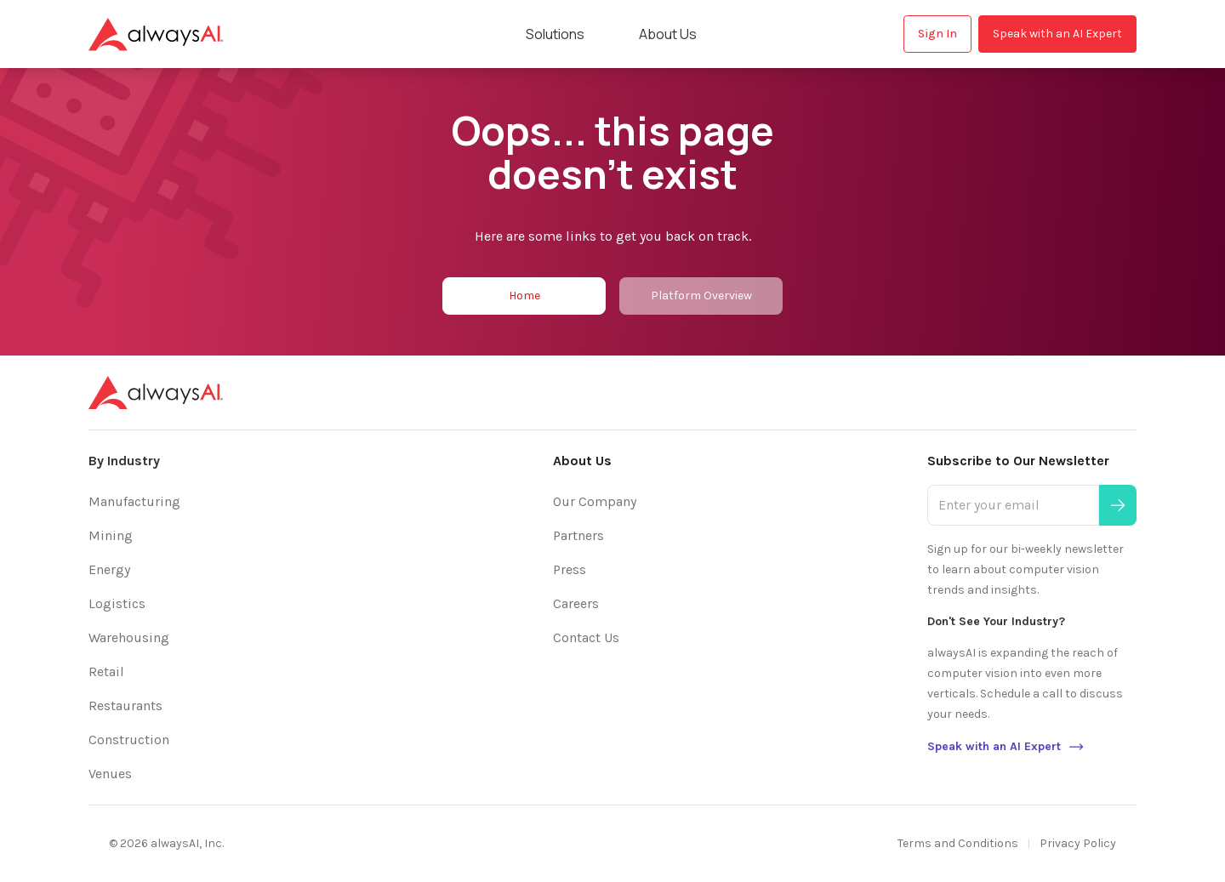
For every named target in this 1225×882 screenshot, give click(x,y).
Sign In (937, 33)
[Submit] (1118, 505)
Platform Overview (701, 295)
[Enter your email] (1013, 505)
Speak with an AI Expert (1057, 33)
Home (524, 295)
